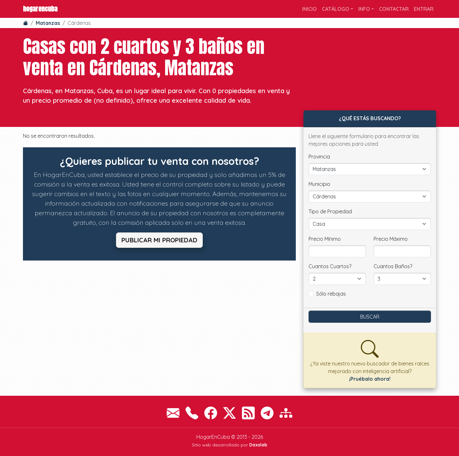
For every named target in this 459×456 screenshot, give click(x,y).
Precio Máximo (391, 239)
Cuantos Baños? (393, 266)
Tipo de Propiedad (330, 211)
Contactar (394, 9)
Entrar (423, 9)
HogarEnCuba (40, 9)
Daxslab (258, 445)
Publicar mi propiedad (159, 240)
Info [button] (364, 9)
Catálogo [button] (335, 9)
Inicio (309, 9)
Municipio (319, 184)
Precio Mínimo (325, 239)
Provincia (319, 156)
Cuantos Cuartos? (330, 266)
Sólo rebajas (331, 294)
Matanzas (48, 23)
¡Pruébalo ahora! (369, 379)
